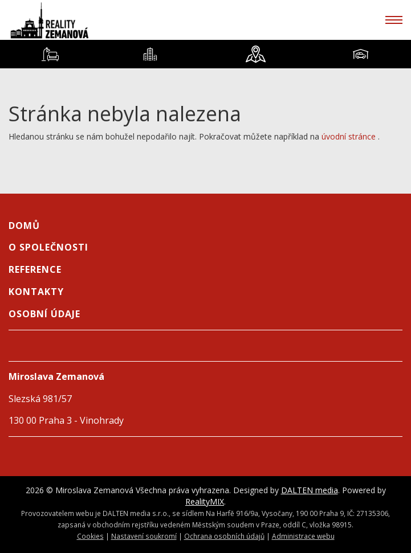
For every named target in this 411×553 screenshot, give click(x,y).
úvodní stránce (349, 136)
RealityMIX (204, 501)
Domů (24, 225)
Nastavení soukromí (144, 535)
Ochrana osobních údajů (224, 535)
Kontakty (36, 291)
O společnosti (48, 247)
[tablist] (205, 54)
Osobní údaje (44, 314)
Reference (35, 269)
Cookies (90, 535)
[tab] (50, 54)
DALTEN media (309, 490)
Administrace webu (303, 535)
